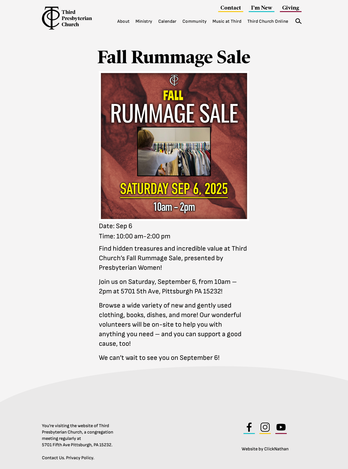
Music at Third (226, 21)
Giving (290, 8)
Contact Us (53, 458)
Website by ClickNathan (265, 449)
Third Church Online (267, 21)
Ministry (144, 21)
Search (297, 20)
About (123, 21)
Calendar (167, 21)
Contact (230, 8)
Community (194, 21)
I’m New (261, 8)
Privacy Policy (79, 458)
